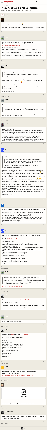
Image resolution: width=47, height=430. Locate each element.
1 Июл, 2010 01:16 (4, 145)
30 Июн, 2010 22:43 (5, 96)
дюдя (12, 84)
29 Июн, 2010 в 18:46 (24, 70)
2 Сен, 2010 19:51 (4, 408)
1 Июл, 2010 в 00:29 (24, 153)
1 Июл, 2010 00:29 (4, 120)
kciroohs (12, 70)
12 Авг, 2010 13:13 (4, 313)
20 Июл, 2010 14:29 (4, 268)
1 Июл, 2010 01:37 (4, 201)
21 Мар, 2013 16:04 (25, 10)
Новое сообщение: (11, 10)
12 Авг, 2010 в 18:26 (24, 334)
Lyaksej (6, 149)
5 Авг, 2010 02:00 (4, 291)
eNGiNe (18, 10)
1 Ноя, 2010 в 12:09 (23, 84)
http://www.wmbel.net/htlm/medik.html (11, 45)
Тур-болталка (4, 5)
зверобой (7, 18)
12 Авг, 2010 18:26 (4, 326)
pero (6, 204)
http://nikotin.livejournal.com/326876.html (12, 286)
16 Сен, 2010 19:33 (4, 423)
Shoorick (7, 37)
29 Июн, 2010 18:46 (4, 62)
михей (6, 123)
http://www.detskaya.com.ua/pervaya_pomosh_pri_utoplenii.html (17, 375)
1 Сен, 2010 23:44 (4, 380)
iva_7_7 (6, 383)
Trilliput (6, 366)
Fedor (6, 65)
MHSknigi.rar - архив (12, 238)
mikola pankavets (9, 411)
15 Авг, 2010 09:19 (4, 363)
